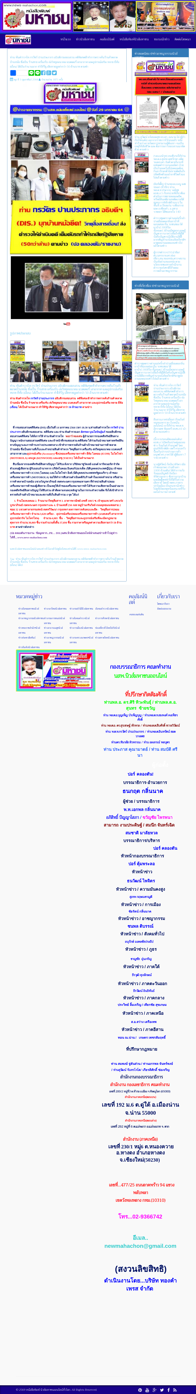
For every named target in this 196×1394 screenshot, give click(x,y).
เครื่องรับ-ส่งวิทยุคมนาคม (52, 561)
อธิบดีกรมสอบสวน (70, 558)
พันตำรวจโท (28, 558)
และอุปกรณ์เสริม (97, 561)
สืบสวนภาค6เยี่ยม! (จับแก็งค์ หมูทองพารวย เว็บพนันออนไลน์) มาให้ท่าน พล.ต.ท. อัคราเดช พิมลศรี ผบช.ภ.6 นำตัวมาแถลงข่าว (170, 425)
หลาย (110, 561)
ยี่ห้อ (116, 561)
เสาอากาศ (82, 561)
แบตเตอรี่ (72, 561)
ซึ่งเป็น (24, 561)
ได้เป (20, 565)
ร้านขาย (33, 561)
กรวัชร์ (39, 558)
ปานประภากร (51, 558)
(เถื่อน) (13, 565)
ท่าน (18, 558)
